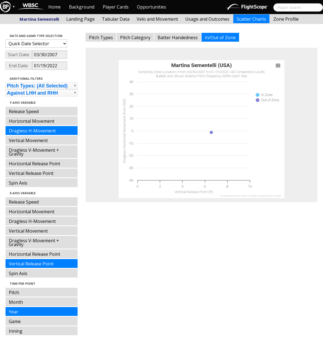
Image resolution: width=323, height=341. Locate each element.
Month (16, 302)
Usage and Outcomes (207, 19)
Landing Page (80, 19)
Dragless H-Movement (32, 131)
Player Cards (116, 7)
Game (15, 321)
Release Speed (24, 111)
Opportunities (151, 7)
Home (54, 7)
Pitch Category (135, 37)
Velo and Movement (157, 19)
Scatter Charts (251, 19)
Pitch (14, 292)
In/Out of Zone (220, 37)
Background (81, 7)
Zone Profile (286, 19)
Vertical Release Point (31, 173)
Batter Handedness (178, 37)
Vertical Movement (28, 140)
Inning (15, 331)
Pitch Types (101, 37)
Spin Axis (18, 183)
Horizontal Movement (31, 121)
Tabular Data (115, 19)
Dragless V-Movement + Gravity (34, 152)
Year (13, 312)
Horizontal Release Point (34, 164)
